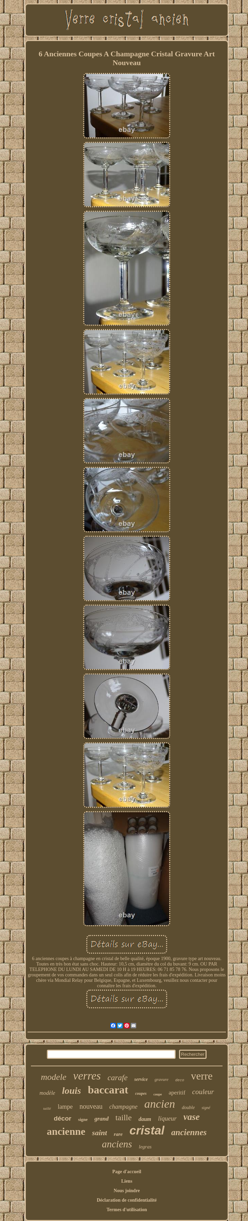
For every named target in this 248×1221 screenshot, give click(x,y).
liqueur (167, 1118)
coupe (158, 1094)
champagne (123, 1106)
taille (124, 1117)
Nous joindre (126, 1190)
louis (71, 1090)
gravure (162, 1079)
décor (62, 1118)
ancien (159, 1104)
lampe (65, 1106)
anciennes (189, 1132)
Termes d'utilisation (127, 1209)
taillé (47, 1108)
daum (145, 1119)
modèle (47, 1093)
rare (118, 1134)
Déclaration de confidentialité (127, 1200)
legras (145, 1146)
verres (87, 1076)
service (141, 1079)
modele (53, 1077)
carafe (118, 1077)
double (188, 1107)
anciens (117, 1144)
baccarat (108, 1090)
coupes (141, 1093)
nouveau (91, 1106)
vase (191, 1117)
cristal (146, 1130)
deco (179, 1080)
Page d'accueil (126, 1171)
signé (205, 1107)
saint (99, 1132)
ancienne (66, 1131)
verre (202, 1076)
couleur (203, 1092)
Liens (126, 1181)
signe (83, 1119)
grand (101, 1118)
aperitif (177, 1092)
